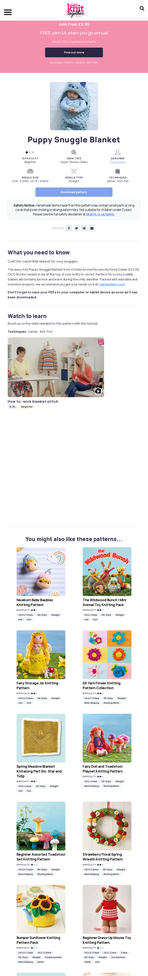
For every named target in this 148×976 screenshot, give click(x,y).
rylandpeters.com (112, 284)
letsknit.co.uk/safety (100, 214)
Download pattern (74, 192)
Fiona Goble (117, 162)
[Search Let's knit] (142, 13)
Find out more (74, 52)
